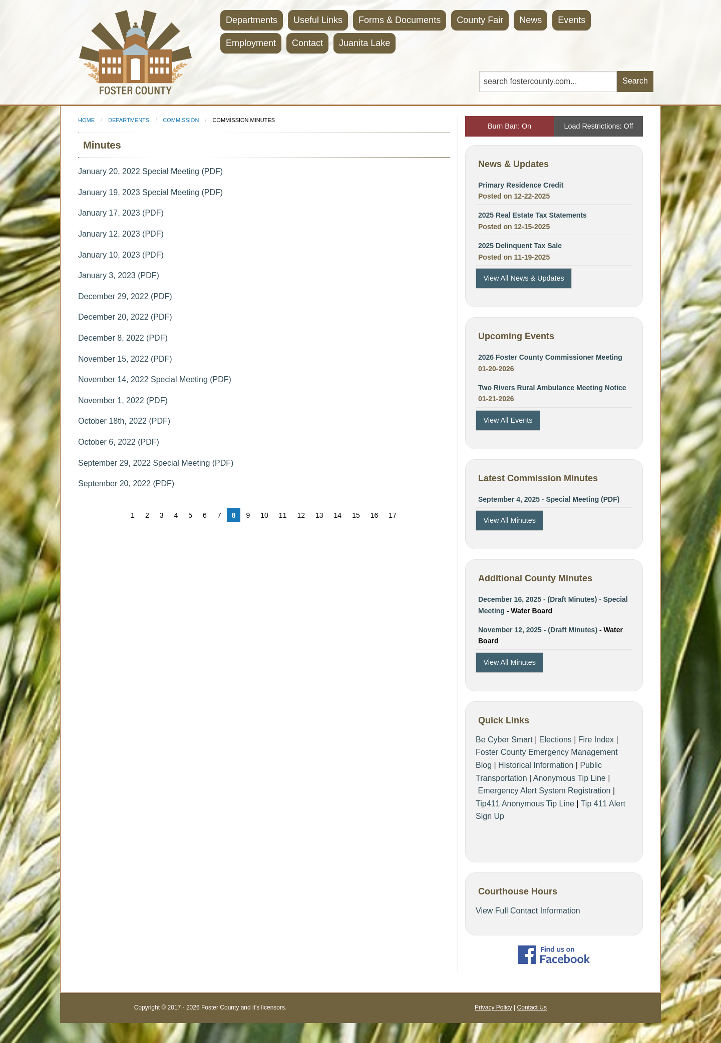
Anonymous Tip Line (569, 778)
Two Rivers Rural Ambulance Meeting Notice (552, 388)
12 (301, 515)
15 (356, 515)
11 (283, 515)
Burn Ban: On (509, 126)
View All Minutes (509, 520)
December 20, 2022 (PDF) (125, 317)
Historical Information (535, 765)
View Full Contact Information (528, 910)
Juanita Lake (364, 43)
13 (319, 515)
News (530, 20)
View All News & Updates (523, 278)
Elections (555, 739)
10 (264, 515)
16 (375, 515)
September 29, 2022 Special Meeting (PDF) (155, 463)
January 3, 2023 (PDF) (118, 275)
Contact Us (532, 1007)
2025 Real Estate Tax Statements (532, 215)
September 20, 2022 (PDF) (126, 483)
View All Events (507, 420)
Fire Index (596, 739)
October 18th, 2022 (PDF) (124, 421)
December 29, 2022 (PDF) (125, 296)
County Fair (480, 20)
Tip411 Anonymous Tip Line (525, 803)
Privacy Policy (493, 1007)
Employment (251, 43)
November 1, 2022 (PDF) (123, 400)
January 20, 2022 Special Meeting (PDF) (150, 171)
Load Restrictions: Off (598, 126)
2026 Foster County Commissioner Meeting (550, 357)
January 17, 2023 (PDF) (121, 213)
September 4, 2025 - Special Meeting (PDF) (548, 499)
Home (86, 120)
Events (571, 20)
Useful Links (317, 20)
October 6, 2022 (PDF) (118, 442)
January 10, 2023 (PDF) (121, 255)
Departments (251, 20)
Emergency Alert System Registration (544, 790)
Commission (181, 120)
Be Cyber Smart (504, 739)
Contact (307, 43)
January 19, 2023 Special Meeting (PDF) (150, 192)
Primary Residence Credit (520, 185)
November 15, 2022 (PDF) (125, 359)
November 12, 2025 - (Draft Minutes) (538, 630)
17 (393, 515)
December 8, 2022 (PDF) (123, 338)
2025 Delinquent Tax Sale (520, 246)
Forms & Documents (399, 20)
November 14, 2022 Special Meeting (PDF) (154, 379)
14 (338, 515)
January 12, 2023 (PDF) (121, 234)
